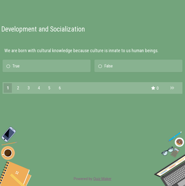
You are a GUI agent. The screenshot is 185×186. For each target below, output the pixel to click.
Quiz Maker (102, 179)
